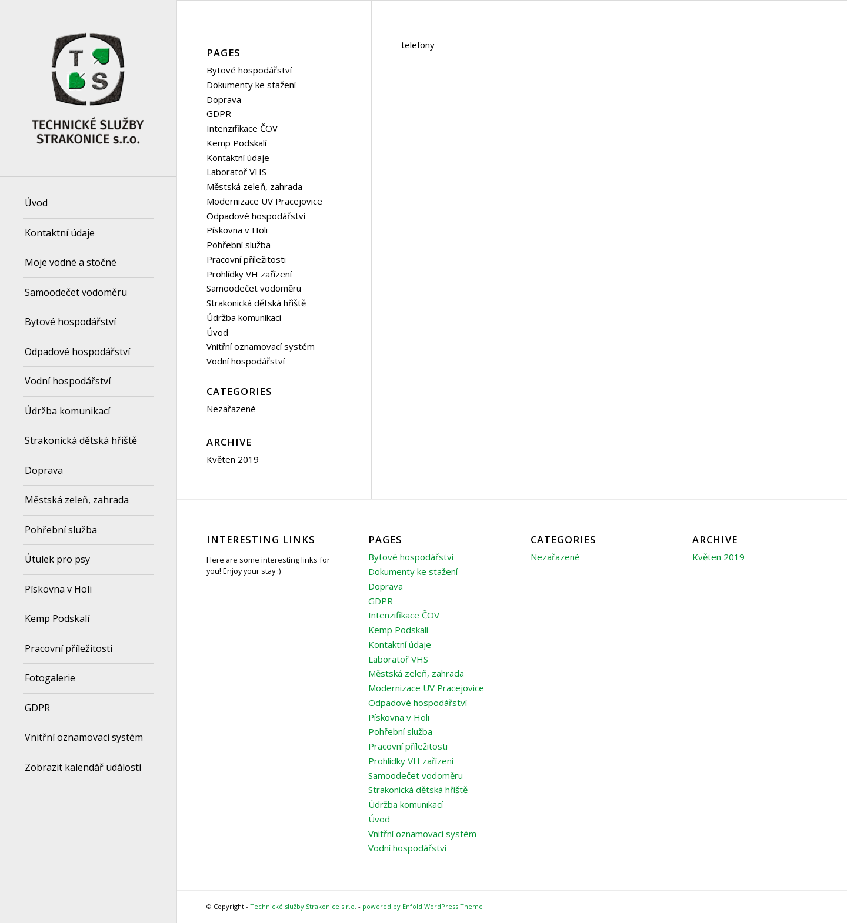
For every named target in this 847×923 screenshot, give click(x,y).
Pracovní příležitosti (246, 259)
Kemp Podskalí (236, 143)
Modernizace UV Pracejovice (264, 201)
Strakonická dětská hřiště (256, 303)
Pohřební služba (238, 244)
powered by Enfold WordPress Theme (422, 906)
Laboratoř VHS (236, 172)
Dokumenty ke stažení (251, 85)
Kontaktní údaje (237, 157)
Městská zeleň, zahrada (254, 186)
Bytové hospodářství (249, 70)
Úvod (217, 332)
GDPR (218, 113)
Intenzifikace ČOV (242, 128)
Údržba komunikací (243, 317)
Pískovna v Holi (237, 230)
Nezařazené (231, 408)
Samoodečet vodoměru (253, 288)
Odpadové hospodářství (255, 216)
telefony (418, 45)
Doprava (223, 99)
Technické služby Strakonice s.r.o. (303, 906)
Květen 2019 (232, 459)
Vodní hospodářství (245, 361)
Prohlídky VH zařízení (249, 274)
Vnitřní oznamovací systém (260, 346)
